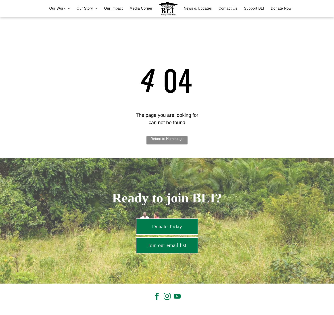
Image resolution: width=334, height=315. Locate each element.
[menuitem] (59, 8)
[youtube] (177, 297)
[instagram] (167, 297)
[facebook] (157, 297)
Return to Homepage (167, 139)
